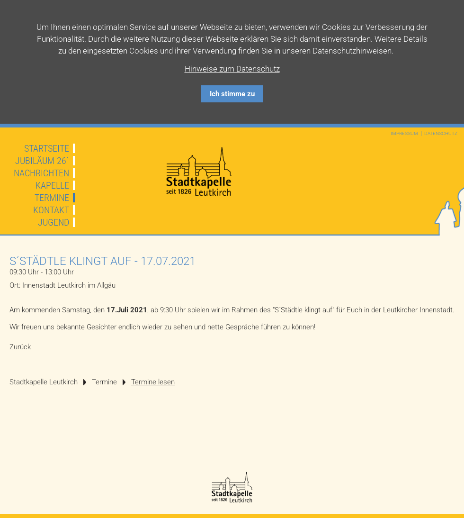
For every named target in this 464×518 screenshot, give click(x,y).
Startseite (46, 148)
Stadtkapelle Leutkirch (43, 382)
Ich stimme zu (232, 94)
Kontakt (51, 210)
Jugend (53, 222)
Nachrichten (41, 173)
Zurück (20, 347)
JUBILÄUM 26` (42, 160)
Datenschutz (440, 133)
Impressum (404, 133)
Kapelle (52, 185)
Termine (52, 197)
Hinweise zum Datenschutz (232, 68)
